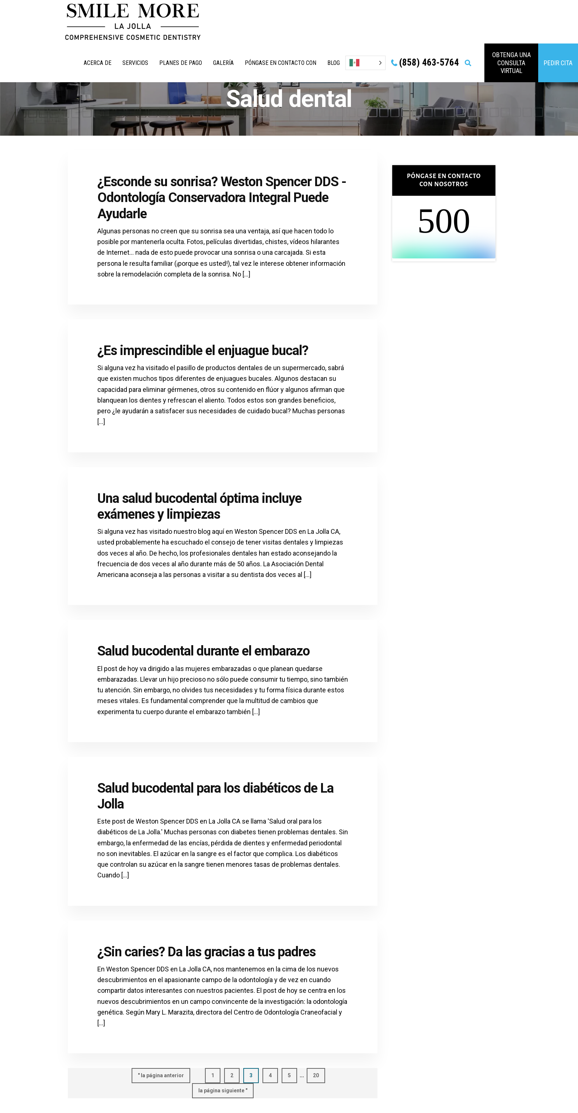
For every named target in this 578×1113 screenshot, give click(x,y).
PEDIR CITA (558, 63)
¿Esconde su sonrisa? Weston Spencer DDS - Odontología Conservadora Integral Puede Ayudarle (221, 197)
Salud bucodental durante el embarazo (203, 651)
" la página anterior (161, 1077)
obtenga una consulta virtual (511, 62)
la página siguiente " (222, 1092)
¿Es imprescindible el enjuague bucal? (202, 350)
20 (319, 1074)
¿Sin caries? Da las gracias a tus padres (206, 952)
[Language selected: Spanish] (365, 63)
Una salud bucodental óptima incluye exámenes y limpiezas (199, 506)
